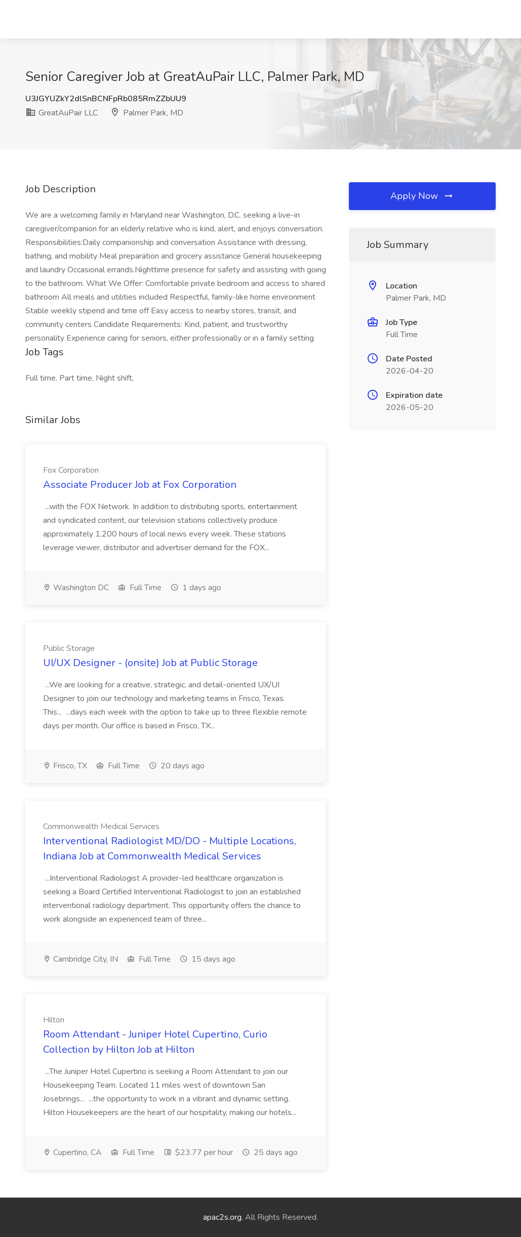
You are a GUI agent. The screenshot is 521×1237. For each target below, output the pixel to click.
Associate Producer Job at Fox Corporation (139, 484)
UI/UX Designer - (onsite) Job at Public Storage (150, 663)
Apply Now (422, 196)
